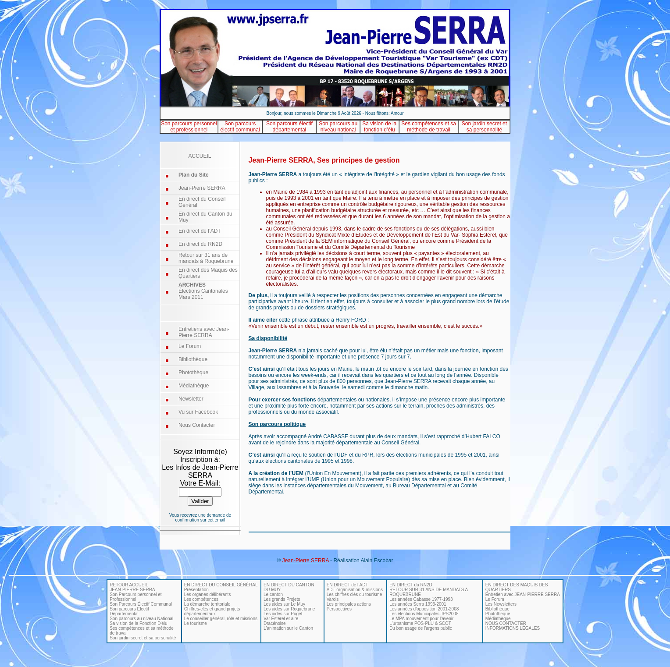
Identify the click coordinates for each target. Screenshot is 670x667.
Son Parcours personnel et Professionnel (135, 597)
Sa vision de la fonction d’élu (379, 127)
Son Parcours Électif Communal (141, 604)
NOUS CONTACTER (505, 623)
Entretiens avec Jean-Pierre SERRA (203, 332)
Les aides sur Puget (283, 613)
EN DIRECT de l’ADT (347, 584)
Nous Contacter (196, 425)
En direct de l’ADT (199, 231)
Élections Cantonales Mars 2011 (203, 291)
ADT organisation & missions (355, 589)
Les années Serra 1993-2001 (417, 604)
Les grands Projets (282, 599)
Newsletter (190, 399)
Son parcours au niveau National (141, 618)
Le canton (273, 594)
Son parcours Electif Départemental (129, 611)
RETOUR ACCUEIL (129, 584)
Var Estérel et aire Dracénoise (281, 621)
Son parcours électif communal (240, 127)
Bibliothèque (192, 359)
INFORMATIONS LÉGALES (512, 628)
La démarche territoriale (207, 604)
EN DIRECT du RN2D (410, 584)
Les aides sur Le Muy (284, 604)
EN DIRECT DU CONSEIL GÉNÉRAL (221, 584)
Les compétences (201, 599)
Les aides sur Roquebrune (289, 609)
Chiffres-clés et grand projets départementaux (212, 611)
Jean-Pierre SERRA (201, 188)
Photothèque (193, 372)
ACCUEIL (199, 156)
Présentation (196, 589)
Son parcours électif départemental (289, 127)
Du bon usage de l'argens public (420, 628)
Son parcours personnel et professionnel (189, 127)
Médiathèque (193, 386)
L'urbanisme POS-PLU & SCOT (420, 623)
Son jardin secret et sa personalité (143, 637)
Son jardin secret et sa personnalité (484, 127)
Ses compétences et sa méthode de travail (428, 127)
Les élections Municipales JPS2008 (423, 613)
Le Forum (189, 346)
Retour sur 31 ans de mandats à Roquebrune (205, 258)
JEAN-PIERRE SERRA (132, 589)
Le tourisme (195, 623)
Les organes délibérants (207, 594)
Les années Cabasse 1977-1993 (421, 599)
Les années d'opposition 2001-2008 (424, 609)
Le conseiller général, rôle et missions (220, 618)
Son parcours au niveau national (338, 127)
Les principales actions (349, 604)
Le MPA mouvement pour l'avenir (421, 618)
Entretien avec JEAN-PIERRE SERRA (522, 594)
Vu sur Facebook (198, 412)
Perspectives (339, 609)
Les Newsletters (501, 604)
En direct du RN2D (200, 244)
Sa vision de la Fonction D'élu (138, 623)
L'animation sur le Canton (288, 628)
